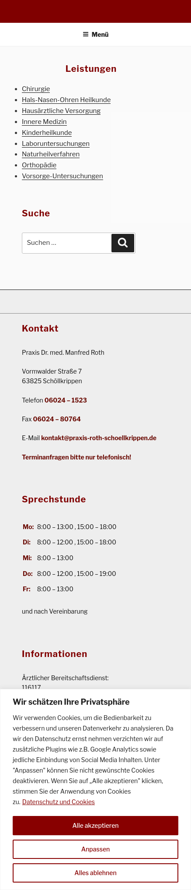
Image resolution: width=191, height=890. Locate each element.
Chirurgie (36, 89)
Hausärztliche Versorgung (61, 111)
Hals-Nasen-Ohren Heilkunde (66, 100)
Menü (96, 34)
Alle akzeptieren (95, 825)
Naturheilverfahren (51, 154)
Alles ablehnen (95, 872)
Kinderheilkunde (47, 133)
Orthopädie (39, 165)
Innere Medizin (44, 122)
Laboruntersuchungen (56, 144)
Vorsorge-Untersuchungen (62, 176)
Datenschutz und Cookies (58, 801)
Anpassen (95, 849)
